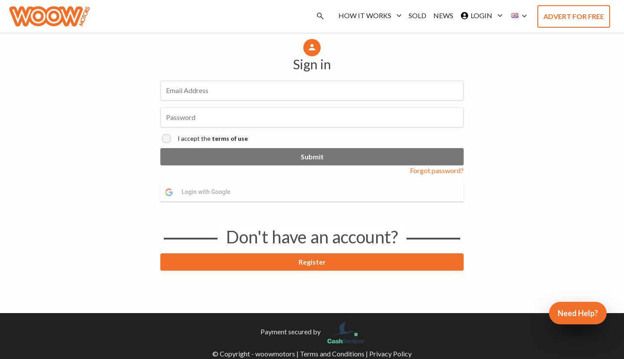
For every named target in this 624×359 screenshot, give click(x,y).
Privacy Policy (390, 353)
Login (479, 15)
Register (312, 262)
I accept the (213, 138)
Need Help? (578, 313)
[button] (516, 16)
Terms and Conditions (332, 353)
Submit (312, 156)
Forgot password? (437, 170)
